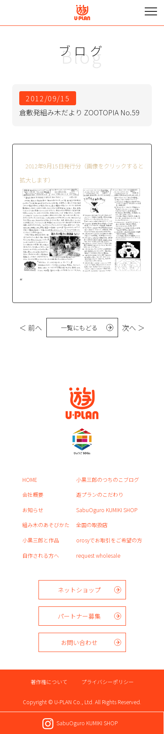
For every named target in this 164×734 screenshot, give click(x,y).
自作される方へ (40, 555)
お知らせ (32, 509)
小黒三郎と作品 (40, 540)
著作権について (49, 681)
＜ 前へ (30, 327)
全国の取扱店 (92, 524)
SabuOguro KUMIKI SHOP (106, 509)
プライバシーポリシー (107, 681)
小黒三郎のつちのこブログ (107, 479)
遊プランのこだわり (99, 494)
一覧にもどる (79, 327)
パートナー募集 (79, 616)
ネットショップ (79, 589)
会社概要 (32, 494)
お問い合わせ (79, 642)
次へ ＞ (133, 327)
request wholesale (98, 555)
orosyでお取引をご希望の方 (109, 540)
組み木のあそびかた (46, 524)
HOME (29, 479)
